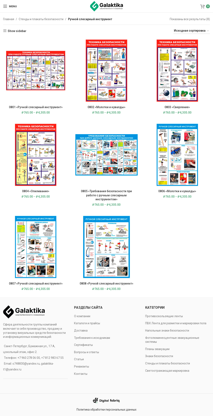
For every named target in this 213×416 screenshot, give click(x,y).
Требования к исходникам (92, 337)
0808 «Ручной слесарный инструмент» (106, 283)
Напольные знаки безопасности (167, 330)
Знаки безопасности (159, 356)
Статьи (79, 359)
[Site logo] (106, 6)
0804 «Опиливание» (35, 191)
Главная (8, 19)
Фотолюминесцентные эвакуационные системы (172, 340)
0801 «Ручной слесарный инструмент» (36, 106)
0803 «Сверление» (177, 106)
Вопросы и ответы (86, 352)
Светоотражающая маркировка (167, 370)
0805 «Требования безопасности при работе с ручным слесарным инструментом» (106, 195)
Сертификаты (83, 345)
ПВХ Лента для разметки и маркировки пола (175, 323)
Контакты (80, 373)
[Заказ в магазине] (191, 31)
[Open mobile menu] (10, 6)
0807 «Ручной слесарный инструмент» (36, 283)
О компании (82, 316)
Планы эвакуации (157, 349)
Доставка (81, 330)
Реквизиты (81, 366)
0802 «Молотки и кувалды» (106, 106)
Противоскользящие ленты (164, 316)
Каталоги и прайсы (87, 323)
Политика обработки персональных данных (106, 409)
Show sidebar (17, 31)
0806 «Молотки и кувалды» (177, 191)
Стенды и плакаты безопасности (41, 19)
